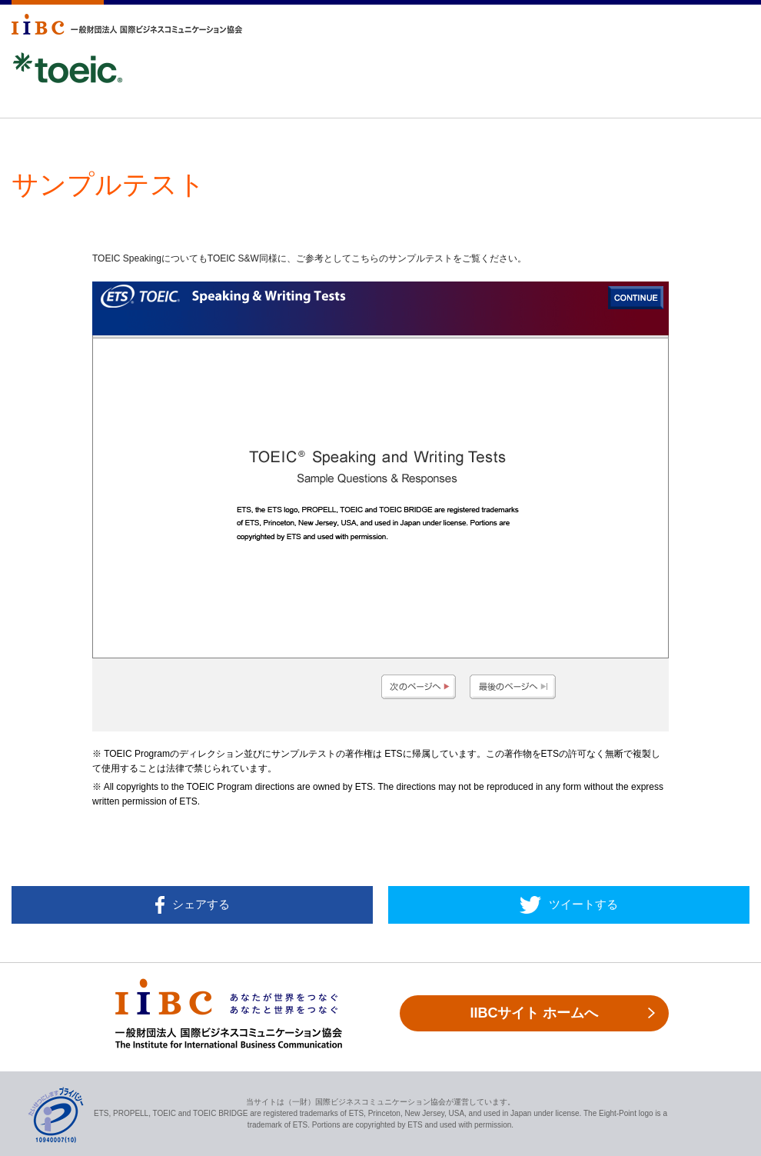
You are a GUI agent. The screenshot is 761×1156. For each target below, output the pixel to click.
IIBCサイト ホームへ (534, 1013)
